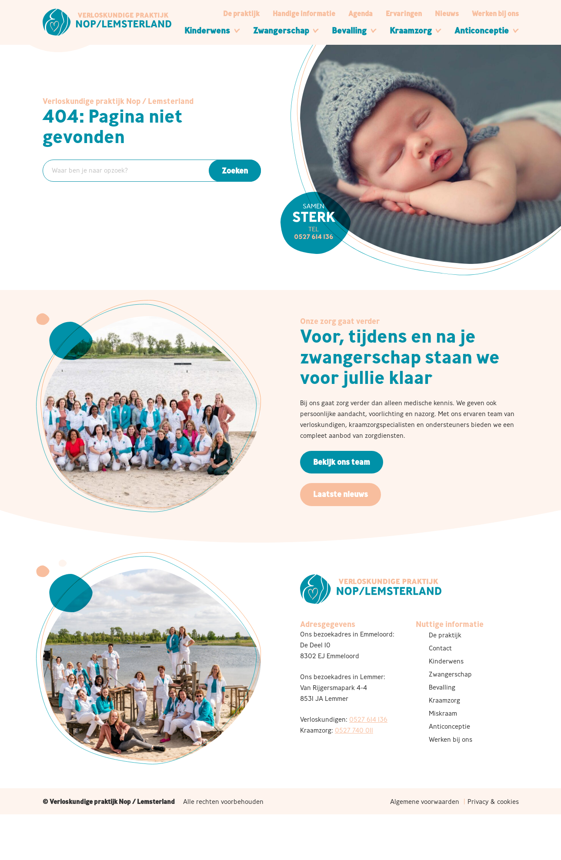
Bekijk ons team (341, 462)
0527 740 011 (354, 730)
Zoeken (235, 171)
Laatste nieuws (340, 494)
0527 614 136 (368, 719)
